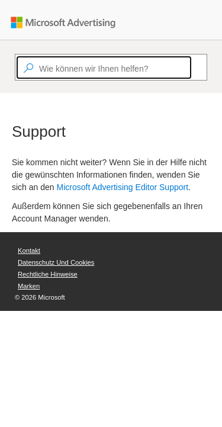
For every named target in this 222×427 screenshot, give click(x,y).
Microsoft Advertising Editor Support (123, 187)
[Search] (196, 67)
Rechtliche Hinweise (48, 274)
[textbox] (104, 67)
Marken (29, 286)
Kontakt (29, 250)
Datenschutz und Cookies (56, 262)
